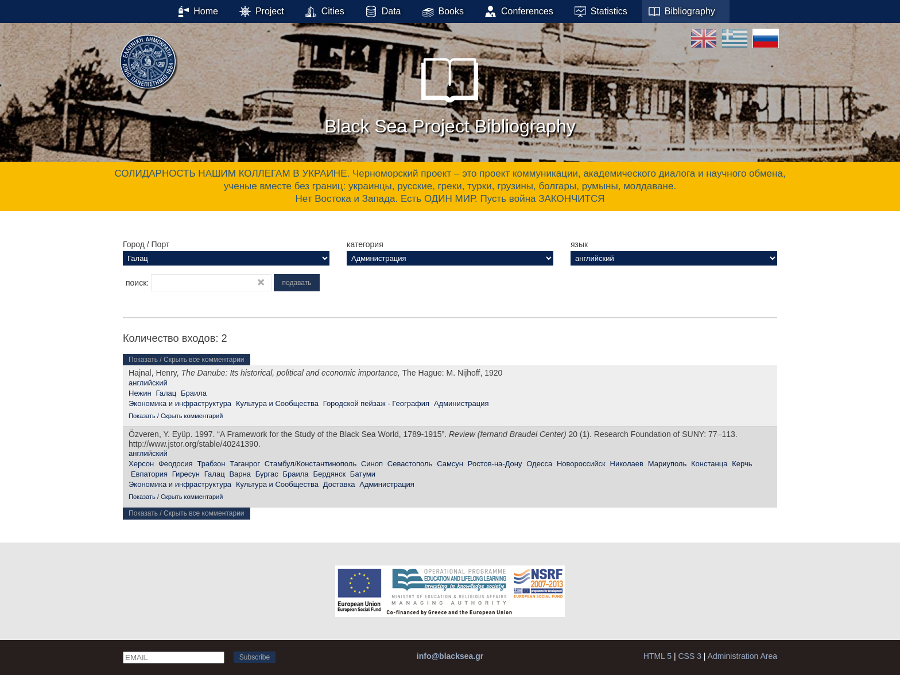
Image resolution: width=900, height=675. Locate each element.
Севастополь (410, 463)
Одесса (539, 463)
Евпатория (149, 474)
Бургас (266, 474)
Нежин (140, 393)
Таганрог (245, 463)
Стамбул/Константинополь (310, 463)
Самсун (450, 463)
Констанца (709, 463)
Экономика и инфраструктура (180, 403)
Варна (240, 474)
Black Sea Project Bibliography (450, 91)
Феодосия (175, 463)
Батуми (362, 474)
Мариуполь (667, 463)
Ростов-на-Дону (495, 463)
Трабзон (211, 463)
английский (148, 383)
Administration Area (742, 656)
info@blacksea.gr (450, 656)
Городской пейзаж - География (376, 403)
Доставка (339, 484)
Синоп (372, 463)
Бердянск (329, 474)
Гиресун (186, 474)
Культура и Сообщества (277, 403)
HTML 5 (657, 656)
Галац (166, 393)
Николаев (626, 463)
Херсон (141, 463)
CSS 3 (689, 656)
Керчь (742, 463)
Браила (194, 393)
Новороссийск (581, 463)
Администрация (461, 403)
